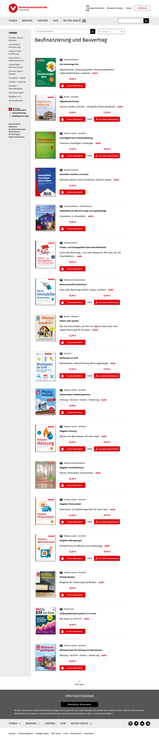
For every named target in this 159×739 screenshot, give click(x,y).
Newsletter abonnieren (79, 704)
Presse (129, 8)
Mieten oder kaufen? (69, 321)
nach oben (79, 683)
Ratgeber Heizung (68, 431)
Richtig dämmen (67, 577)
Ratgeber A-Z (15, 96)
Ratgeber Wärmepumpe (71, 540)
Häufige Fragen (42, 733)
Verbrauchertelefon (95, 8)
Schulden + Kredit (17, 78)
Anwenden (146, 20)
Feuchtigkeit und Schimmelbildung (76, 138)
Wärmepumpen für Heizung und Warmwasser (81, 650)
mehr (95, 73)
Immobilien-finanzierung (15, 45)
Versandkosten (16, 100)
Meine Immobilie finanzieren (73, 284)
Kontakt (12, 733)
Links (65, 733)
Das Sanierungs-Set (69, 64)
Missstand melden (115, 8)
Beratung (27, 20)
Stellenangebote (25, 733)
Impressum (89, 733)
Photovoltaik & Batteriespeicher (75, 394)
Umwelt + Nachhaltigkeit (16, 87)
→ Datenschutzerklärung (49, 713)
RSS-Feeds (56, 733)
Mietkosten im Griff (69, 358)
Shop (55, 20)
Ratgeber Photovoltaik (70, 504)
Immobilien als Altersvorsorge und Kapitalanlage (83, 211)
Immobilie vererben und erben (74, 174)
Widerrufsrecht (14, 132)
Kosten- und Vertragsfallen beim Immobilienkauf (83, 247)
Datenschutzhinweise (16, 137)
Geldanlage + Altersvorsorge (16, 66)
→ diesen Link (98, 713)
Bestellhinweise (14, 124)
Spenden (142, 8)
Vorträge (43, 20)
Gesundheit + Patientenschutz (16, 59)
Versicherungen (16, 92)
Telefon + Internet (17, 82)
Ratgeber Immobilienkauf (72, 467)
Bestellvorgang (14, 134)
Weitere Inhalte (72, 20)
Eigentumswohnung (69, 101)
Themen (13, 20)
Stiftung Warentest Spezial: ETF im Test (78, 613)
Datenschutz (75, 733)
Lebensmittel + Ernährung (16, 52)
